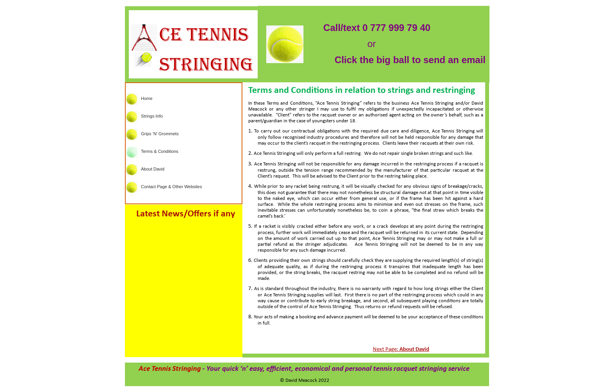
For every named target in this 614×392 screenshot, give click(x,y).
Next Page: (401, 349)
